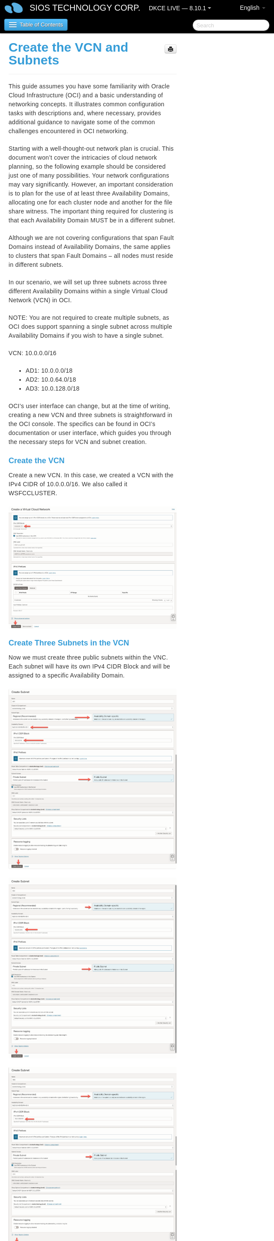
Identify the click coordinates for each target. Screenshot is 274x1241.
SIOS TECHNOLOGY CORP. (84, 7)
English (252, 7)
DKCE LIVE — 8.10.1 (180, 8)
